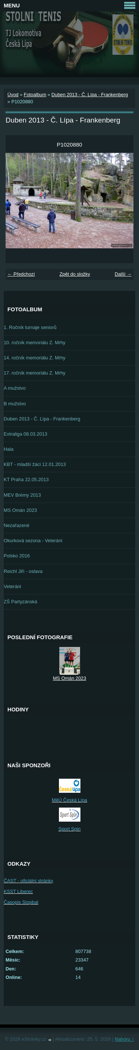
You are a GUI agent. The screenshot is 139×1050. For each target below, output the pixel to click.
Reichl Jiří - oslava (23, 571)
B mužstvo (15, 403)
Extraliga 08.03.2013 (25, 434)
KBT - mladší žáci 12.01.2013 (35, 464)
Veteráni (12, 586)
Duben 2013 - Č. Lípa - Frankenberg (90, 94)
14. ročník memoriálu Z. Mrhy (34, 357)
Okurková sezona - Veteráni (33, 540)
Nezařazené (16, 525)
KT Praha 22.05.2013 (26, 479)
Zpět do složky (74, 274)
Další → (123, 274)
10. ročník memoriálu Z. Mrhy (34, 342)
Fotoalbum (35, 94)
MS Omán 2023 (20, 510)
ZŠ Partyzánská (20, 601)
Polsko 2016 (17, 555)
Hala (8, 449)
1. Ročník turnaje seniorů (30, 327)
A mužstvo (15, 388)
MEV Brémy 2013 (22, 495)
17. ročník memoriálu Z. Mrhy (34, 373)
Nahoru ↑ (124, 1039)
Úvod (13, 94)
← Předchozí (21, 274)
